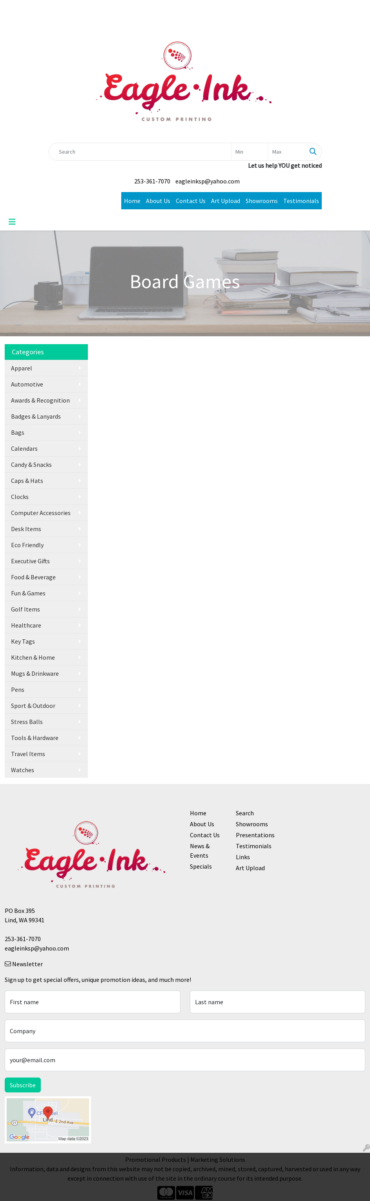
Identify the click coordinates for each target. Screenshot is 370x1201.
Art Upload (225, 201)
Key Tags (23, 641)
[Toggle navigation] (12, 221)
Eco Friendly (27, 545)
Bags (17, 432)
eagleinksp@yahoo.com (207, 181)
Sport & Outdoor (33, 705)
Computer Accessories (41, 513)
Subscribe (23, 1085)
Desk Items (26, 529)
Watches (22, 770)
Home (132, 201)
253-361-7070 (152, 181)
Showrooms (262, 201)
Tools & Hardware (34, 738)
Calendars (24, 448)
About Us (158, 201)
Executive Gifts (30, 561)
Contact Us (191, 201)
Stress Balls (27, 722)
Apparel (21, 368)
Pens (17, 689)
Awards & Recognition (40, 400)
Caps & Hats (27, 480)
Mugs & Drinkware (35, 673)
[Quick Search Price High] (286, 152)
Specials (201, 866)
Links (243, 857)
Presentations (254, 835)
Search (245, 813)
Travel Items (28, 754)
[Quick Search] (140, 152)
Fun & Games (28, 593)
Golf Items (25, 609)
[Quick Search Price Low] (249, 152)
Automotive (27, 384)
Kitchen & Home (33, 657)
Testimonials (301, 201)
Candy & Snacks (31, 464)
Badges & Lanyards (36, 416)
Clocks (20, 497)
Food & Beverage (33, 577)
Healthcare (26, 625)
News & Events (200, 850)
